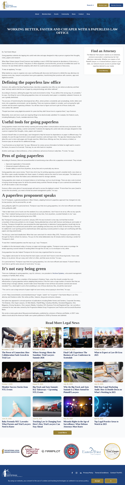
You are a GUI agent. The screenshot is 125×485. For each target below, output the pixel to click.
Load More (62, 433)
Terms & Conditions (102, 473)
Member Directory (116, 5)
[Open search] (90, 5)
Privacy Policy (88, 473)
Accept (97, 481)
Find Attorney (103, 70)
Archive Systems (58, 273)
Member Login (103, 5)
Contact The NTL (116, 473)
